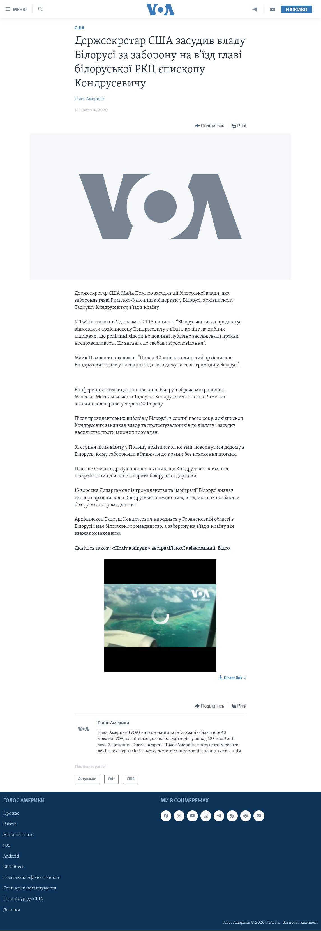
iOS (6, 846)
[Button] (209, 126)
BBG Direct (13, 867)
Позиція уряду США (23, 899)
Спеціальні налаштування (29, 888)
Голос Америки (90, 99)
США (79, 28)
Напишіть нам (17, 835)
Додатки (11, 909)
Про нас (11, 814)
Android (11, 856)
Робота (10, 824)
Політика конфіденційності (31, 877)
